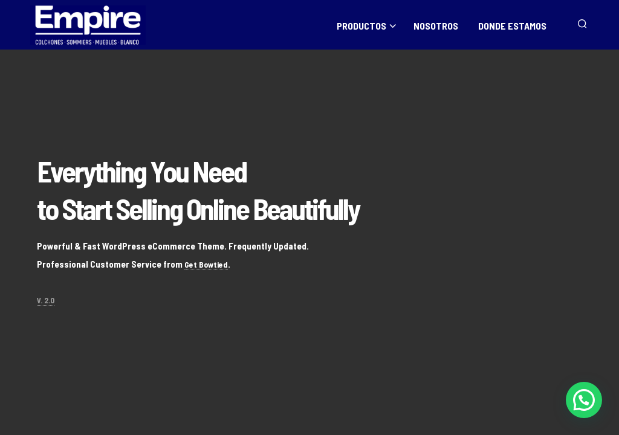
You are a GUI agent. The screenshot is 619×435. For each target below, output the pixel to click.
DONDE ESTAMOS (512, 25)
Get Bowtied (208, 264)
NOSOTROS (435, 25)
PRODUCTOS (361, 25)
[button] (584, 400)
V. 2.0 (45, 300)
